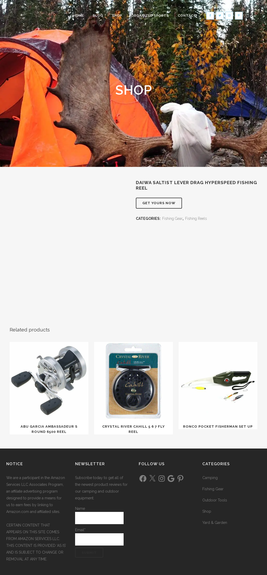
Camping (210, 478)
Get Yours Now (158, 203)
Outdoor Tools (214, 500)
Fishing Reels (196, 218)
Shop (206, 511)
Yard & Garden (214, 522)
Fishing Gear (172, 218)
